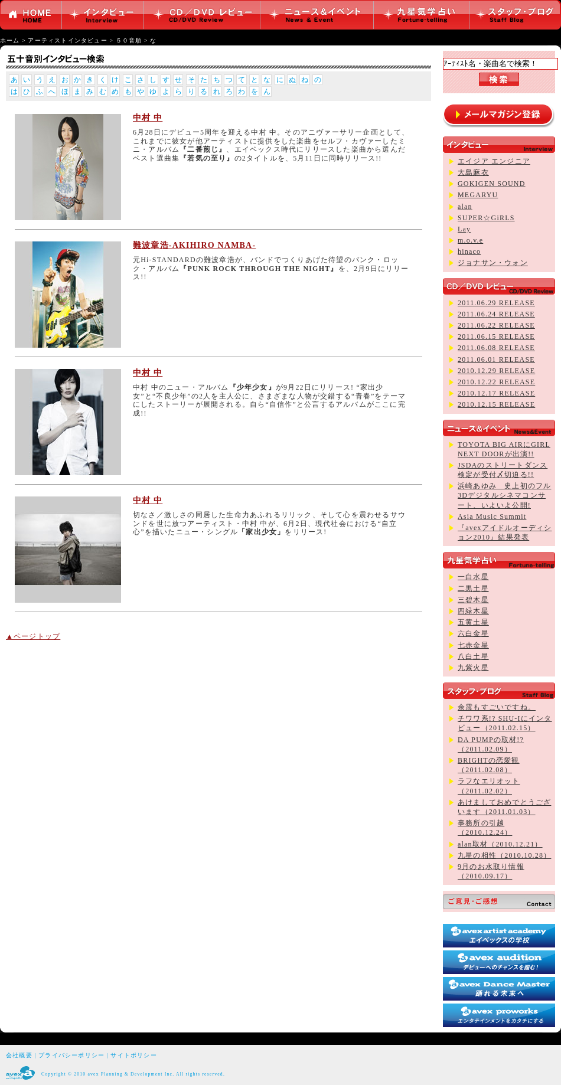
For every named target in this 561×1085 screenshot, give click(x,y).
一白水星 (473, 577)
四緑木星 (473, 611)
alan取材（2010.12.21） (500, 844)
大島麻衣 (473, 172)
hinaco (469, 251)
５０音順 (129, 40)
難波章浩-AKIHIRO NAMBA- (194, 245)
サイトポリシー (133, 1055)
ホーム (10, 40)
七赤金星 (473, 645)
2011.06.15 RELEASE (496, 336)
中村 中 (147, 117)
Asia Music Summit (492, 516)
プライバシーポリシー (71, 1055)
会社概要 (19, 1055)
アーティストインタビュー (67, 40)
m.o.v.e (470, 240)
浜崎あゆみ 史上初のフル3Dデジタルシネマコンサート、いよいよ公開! (504, 495)
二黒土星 (473, 588)
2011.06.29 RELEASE (496, 303)
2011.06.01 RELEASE (496, 359)
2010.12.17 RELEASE (496, 393)
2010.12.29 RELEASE (496, 371)
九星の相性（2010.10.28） (504, 855)
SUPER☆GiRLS (486, 218)
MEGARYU (478, 195)
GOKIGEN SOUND (492, 183)
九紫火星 (473, 668)
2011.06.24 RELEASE (496, 314)
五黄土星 (473, 622)
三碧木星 (473, 600)
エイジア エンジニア (494, 161)
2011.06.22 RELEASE (496, 325)
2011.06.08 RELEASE (496, 348)
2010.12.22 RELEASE (496, 382)
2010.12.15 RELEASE (496, 404)
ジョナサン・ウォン (493, 263)
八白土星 (473, 656)
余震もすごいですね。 (497, 707)
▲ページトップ (33, 636)
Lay (464, 229)
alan (465, 206)
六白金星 (473, 633)
